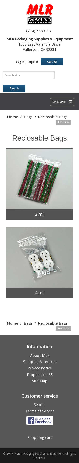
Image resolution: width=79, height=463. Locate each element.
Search (40, 404)
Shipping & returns (40, 361)
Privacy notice (40, 368)
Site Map (39, 380)
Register (32, 62)
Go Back (63, 122)
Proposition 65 (40, 374)
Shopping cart (39, 437)
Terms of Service (39, 411)
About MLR (39, 355)
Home (12, 116)
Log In (20, 62)
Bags (28, 116)
